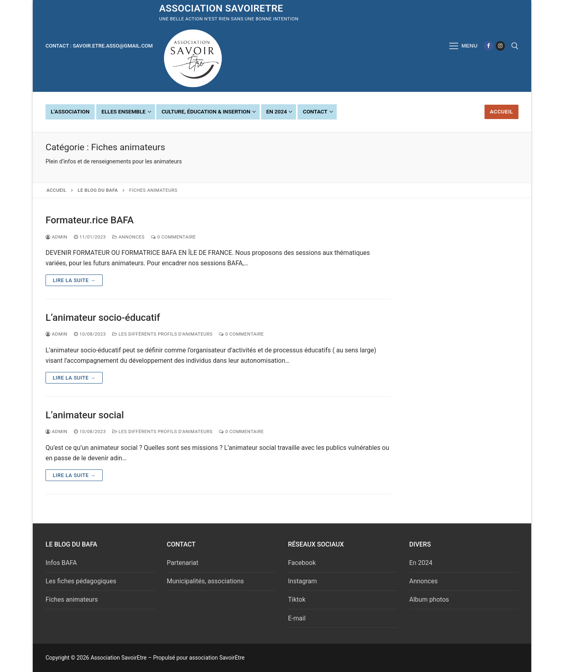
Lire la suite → (74, 280)
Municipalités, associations (205, 581)
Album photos (429, 599)
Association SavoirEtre (221, 8)
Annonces (128, 237)
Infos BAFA (61, 563)
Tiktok (297, 599)
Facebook (302, 563)
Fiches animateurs (72, 599)
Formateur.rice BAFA (90, 220)
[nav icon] (463, 46)
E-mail (297, 618)
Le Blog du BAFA (98, 190)
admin (57, 237)
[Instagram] (500, 45)
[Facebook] (488, 45)
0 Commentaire (173, 237)
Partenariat (183, 563)
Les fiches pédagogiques (81, 581)
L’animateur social (85, 415)
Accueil (501, 111)
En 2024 (421, 563)
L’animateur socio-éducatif (103, 317)
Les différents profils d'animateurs (162, 334)
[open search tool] (514, 46)
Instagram (302, 581)
